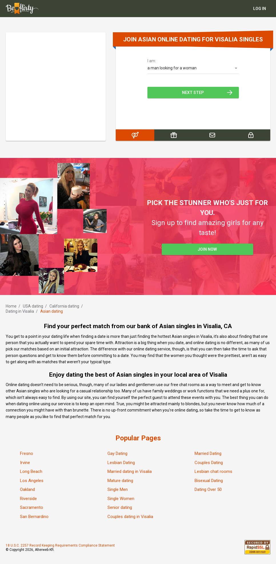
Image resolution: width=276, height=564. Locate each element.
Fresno (26, 453)
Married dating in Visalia (129, 471)
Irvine (25, 462)
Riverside (28, 498)
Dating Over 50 (208, 489)
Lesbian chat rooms (213, 471)
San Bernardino (34, 516)
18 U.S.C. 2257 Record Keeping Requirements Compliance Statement (60, 545)
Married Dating (208, 453)
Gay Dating (117, 453)
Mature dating (120, 480)
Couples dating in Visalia (130, 516)
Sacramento (31, 507)
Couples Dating (209, 462)
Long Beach (31, 471)
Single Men (117, 489)
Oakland (27, 489)
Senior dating (119, 507)
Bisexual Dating (209, 480)
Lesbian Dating (121, 462)
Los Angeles (31, 480)
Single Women (120, 498)
